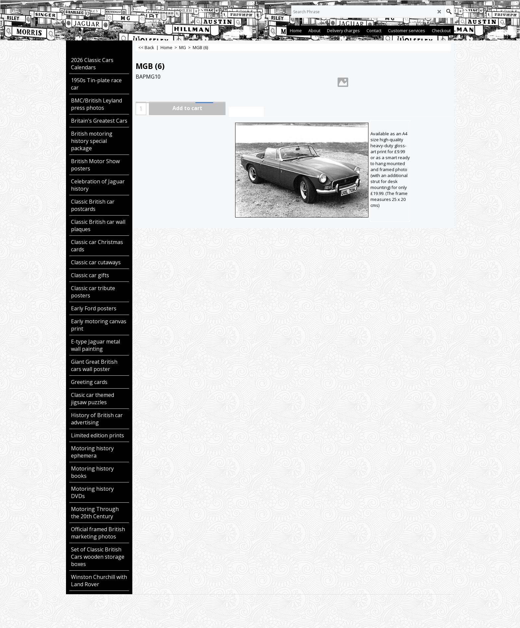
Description (246, 112)
